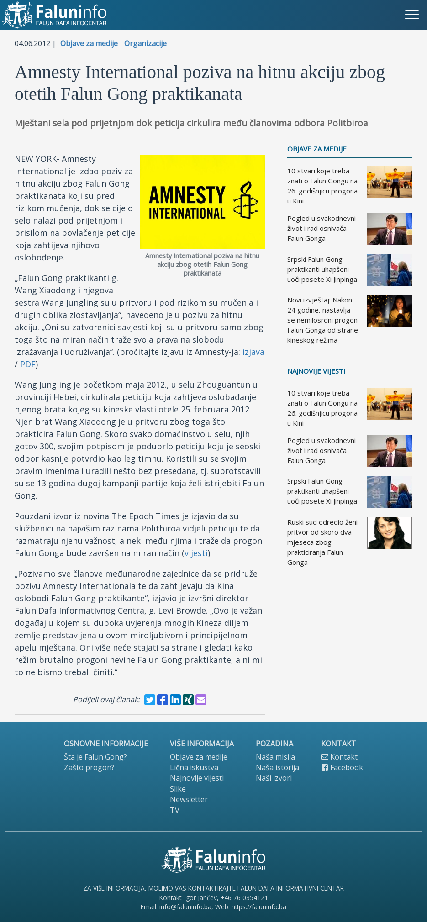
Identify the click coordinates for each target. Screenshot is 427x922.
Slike (178, 789)
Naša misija (275, 757)
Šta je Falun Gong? (95, 757)
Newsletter (189, 799)
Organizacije (145, 43)
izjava (253, 351)
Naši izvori (274, 778)
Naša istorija (277, 767)
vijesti (196, 552)
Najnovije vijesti (316, 371)
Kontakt (339, 757)
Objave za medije (89, 43)
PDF (28, 364)
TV (174, 810)
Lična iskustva (194, 767)
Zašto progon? (89, 767)
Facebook (342, 767)
